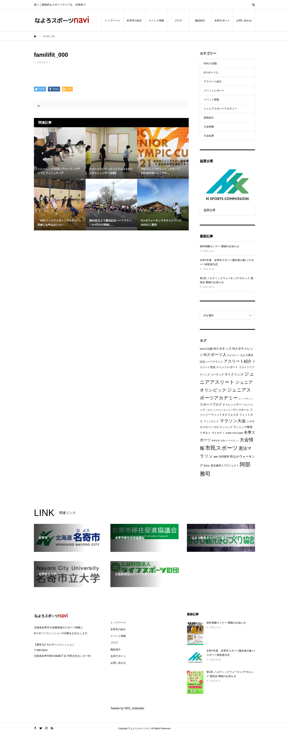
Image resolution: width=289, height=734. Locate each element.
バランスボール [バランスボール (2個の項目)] (240, 409)
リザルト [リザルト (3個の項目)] (205, 432)
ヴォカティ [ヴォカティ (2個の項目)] (218, 433)
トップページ (112, 20)
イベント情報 (156, 20)
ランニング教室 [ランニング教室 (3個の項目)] (243, 427)
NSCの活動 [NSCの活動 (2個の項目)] (206, 348)
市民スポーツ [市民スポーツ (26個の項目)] (221, 448)
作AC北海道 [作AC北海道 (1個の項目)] (237, 433)
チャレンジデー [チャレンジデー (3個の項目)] (232, 404)
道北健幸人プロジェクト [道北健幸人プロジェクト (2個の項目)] (225, 465)
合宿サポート (222, 20)
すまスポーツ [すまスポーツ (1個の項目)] (233, 355)
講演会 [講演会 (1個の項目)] (207, 466)
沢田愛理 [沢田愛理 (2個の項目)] (224, 456)
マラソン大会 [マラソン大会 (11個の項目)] (233, 420)
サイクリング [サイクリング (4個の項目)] (234, 374)
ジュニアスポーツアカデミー (220, 108)
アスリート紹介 (213, 81)
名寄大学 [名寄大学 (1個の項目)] (216, 440)
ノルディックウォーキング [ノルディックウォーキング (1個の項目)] (218, 410)
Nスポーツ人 (211, 72)
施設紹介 (200, 20)
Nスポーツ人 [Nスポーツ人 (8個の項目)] (215, 354)
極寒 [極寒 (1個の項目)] (216, 457)
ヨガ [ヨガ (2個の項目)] (216, 427)
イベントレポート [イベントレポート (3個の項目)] (227, 367)
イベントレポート (214, 90)
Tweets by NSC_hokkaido (127, 708)
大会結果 (209, 135)
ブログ (178, 20)
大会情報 (209, 126)
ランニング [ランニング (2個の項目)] (226, 427)
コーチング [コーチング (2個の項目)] (217, 374)
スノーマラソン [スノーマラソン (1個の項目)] (245, 399)
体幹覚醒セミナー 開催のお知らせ (219, 246)
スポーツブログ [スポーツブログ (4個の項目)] (211, 404)
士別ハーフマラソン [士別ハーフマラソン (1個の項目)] (230, 440)
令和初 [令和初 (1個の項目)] (228, 433)
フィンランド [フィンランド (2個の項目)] (211, 421)
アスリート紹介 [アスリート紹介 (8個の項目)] (238, 361)
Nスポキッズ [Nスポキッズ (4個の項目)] (222, 348)
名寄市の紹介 (134, 20)
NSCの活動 (210, 63)
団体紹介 (209, 117)
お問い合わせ (244, 20)
